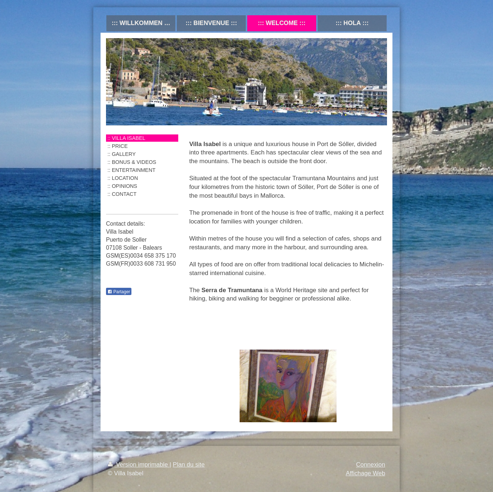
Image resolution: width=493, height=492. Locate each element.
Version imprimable (139, 464)
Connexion (370, 464)
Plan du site (189, 464)
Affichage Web (365, 473)
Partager (118, 291)
